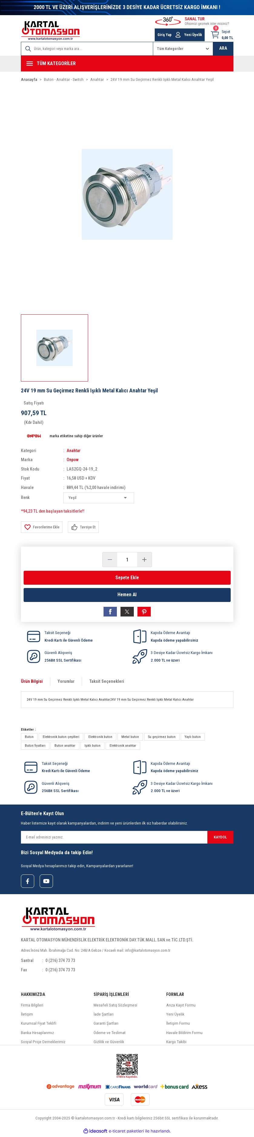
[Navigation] (127, 63)
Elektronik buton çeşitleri (61, 738)
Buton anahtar (64, 747)
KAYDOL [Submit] (220, 838)
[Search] (87, 49)
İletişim (27, 1015)
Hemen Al (127, 595)
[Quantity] (127, 559)
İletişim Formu (178, 1025)
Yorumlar (66, 682)
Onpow (73, 459)
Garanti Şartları (106, 1025)
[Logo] (50, 31)
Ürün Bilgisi (32, 682)
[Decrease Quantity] (110, 559)
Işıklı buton (92, 747)
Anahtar (74, 450)
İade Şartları (104, 1015)
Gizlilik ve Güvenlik (109, 1043)
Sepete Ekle (127, 577)
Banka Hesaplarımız (37, 1034)
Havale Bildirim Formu (184, 1034)
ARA (223, 48)
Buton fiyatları (35, 747)
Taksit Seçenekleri (106, 682)
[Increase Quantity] (144, 559)
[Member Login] (178, 34)
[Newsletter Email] (127, 838)
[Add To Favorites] (43, 527)
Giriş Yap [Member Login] (164, 35)
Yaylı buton (193, 738)
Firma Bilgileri (32, 1006)
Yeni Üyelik (175, 1015)
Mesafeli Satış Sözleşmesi (115, 1006)
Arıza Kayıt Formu (181, 1006)
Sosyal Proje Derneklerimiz (43, 1043)
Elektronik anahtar (123, 747)
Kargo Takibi (176, 1043)
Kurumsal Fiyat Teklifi (38, 1025)
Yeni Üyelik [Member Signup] (193, 35)
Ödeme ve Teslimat (110, 1034)
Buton (29, 738)
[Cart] (221, 35)
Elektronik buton (100, 738)
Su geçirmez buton (162, 738)
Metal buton (130, 738)
